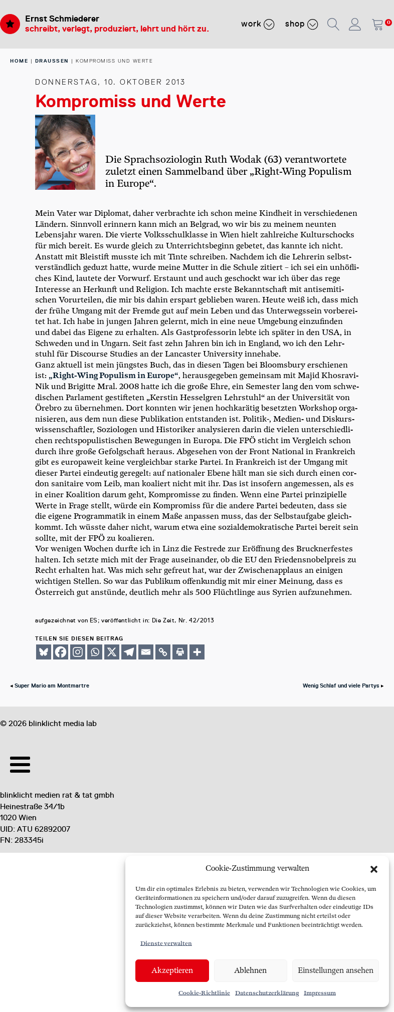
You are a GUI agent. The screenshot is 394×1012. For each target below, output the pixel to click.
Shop (301, 24)
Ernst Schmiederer (62, 19)
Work (258, 24)
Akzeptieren (172, 970)
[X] (111, 651)
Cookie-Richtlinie (204, 993)
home (19, 61)
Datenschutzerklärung (267, 993)
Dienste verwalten (166, 943)
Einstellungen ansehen (335, 970)
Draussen (52, 61)
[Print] (179, 651)
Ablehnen (250, 970)
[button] (374, 869)
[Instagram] (77, 651)
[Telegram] (128, 651)
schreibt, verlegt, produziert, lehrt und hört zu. (117, 29)
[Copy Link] (162, 651)
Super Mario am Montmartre (52, 686)
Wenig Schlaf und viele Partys (341, 686)
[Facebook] (60, 651)
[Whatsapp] (94, 651)
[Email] (145, 651)
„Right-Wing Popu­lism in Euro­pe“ (113, 376)
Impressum (320, 993)
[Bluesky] (43, 651)
